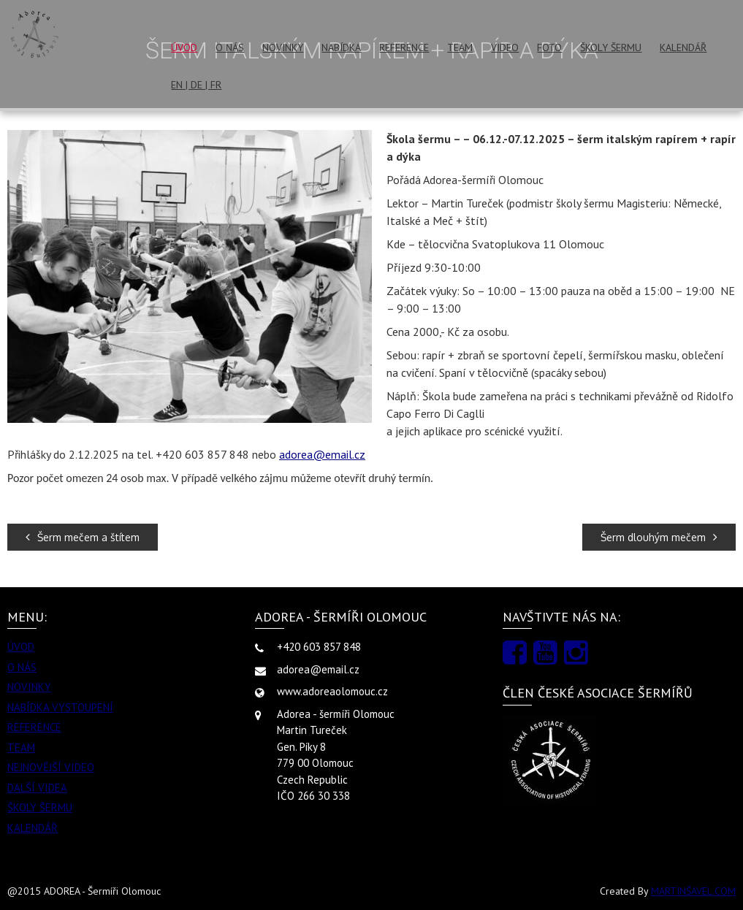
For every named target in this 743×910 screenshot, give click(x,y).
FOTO (549, 47)
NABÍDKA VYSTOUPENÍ (60, 707)
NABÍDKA (341, 47)
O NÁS (230, 47)
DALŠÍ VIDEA (37, 788)
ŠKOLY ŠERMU (610, 47)
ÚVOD (184, 47)
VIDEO (505, 47)
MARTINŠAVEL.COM (693, 891)
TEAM (460, 47)
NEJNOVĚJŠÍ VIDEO (50, 767)
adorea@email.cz (322, 454)
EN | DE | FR (196, 84)
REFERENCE (404, 47)
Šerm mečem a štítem (83, 537)
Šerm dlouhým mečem (659, 537)
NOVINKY (282, 47)
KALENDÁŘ (683, 47)
